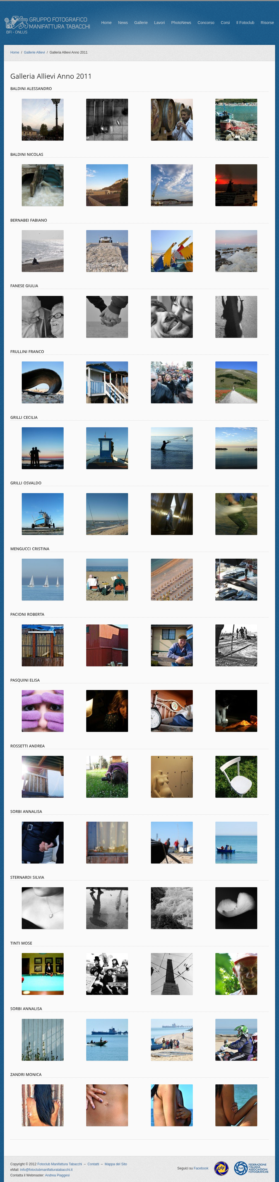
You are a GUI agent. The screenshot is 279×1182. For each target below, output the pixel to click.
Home (106, 22)
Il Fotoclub (245, 22)
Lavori (159, 22)
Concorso (206, 22)
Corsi (225, 22)
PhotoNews (181, 22)
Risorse (267, 22)
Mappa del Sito (116, 1164)
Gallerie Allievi (34, 52)
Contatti (93, 1164)
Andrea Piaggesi (57, 1175)
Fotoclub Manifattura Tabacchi (59, 1164)
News (123, 22)
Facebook (201, 1168)
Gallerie (141, 22)
